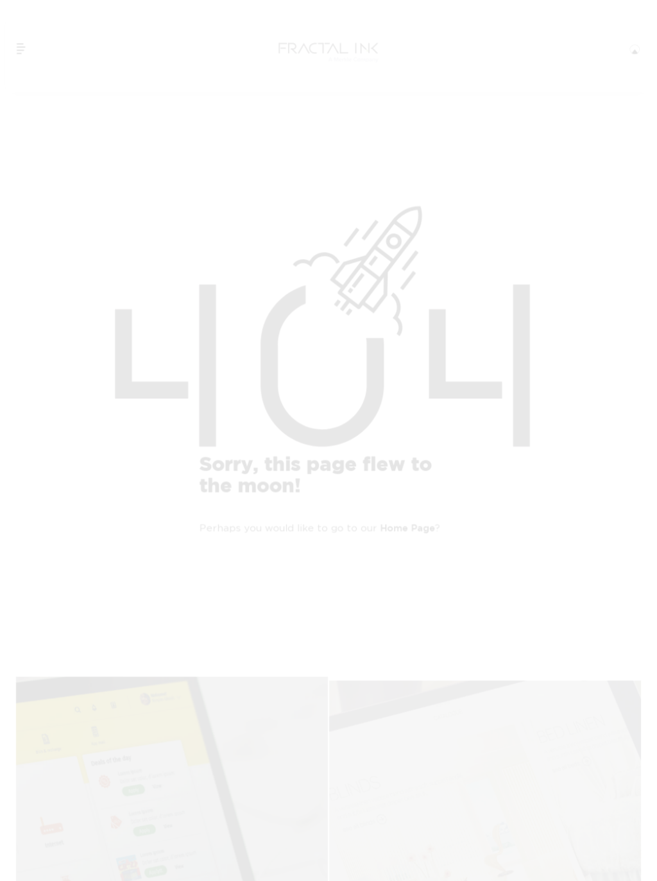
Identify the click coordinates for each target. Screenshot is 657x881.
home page (407, 528)
